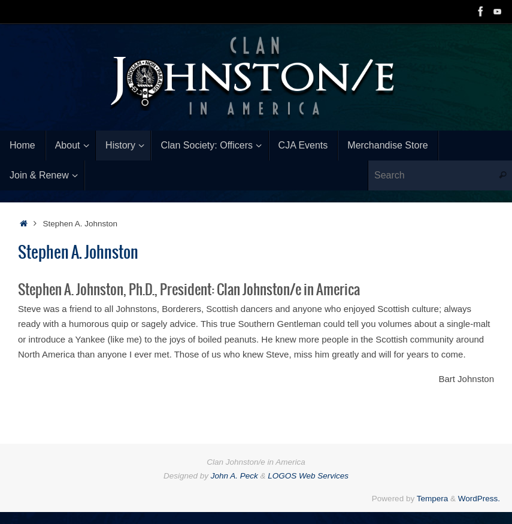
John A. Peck (234, 475)
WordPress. (479, 498)
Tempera (433, 498)
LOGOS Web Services (308, 475)
